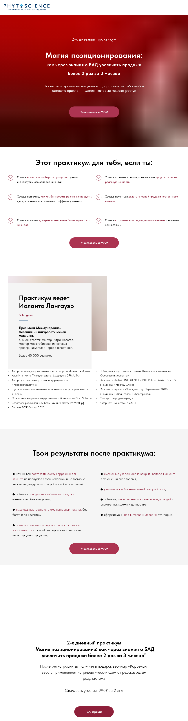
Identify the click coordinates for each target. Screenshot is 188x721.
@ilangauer (26, 315)
